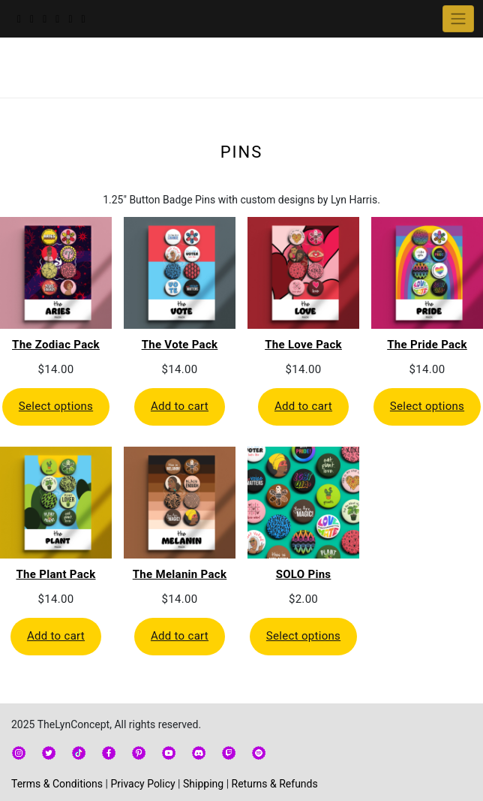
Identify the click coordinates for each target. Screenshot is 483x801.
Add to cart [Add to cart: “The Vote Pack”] (179, 406)
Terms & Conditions (57, 784)
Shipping (203, 784)
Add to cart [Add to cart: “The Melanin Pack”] (179, 636)
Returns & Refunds (275, 784)
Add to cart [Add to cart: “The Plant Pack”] (56, 636)
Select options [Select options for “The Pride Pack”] (427, 406)
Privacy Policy (142, 784)
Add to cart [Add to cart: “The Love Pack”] (303, 406)
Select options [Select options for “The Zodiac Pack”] (56, 406)
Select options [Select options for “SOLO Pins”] (303, 636)
